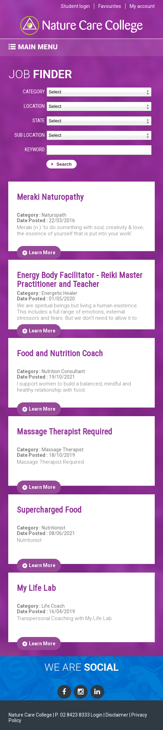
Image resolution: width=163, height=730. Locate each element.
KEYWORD (35, 149)
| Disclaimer (116, 715)
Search (62, 164)
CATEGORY (34, 92)
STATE (38, 120)
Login (96, 715)
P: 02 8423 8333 (72, 715)
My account (142, 6)
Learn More (38, 252)
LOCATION (34, 106)
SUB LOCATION (29, 135)
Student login (75, 6)
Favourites (109, 6)
